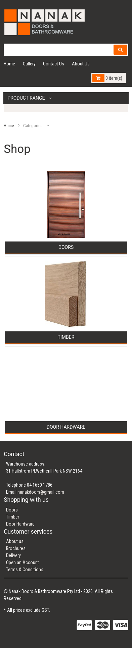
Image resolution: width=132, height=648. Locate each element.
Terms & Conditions (24, 569)
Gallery (29, 63)
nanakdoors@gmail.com (40, 492)
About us (15, 541)
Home (9, 63)
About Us (81, 63)
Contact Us (53, 63)
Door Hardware (20, 524)
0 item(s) (107, 78)
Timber (12, 517)
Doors (12, 509)
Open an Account (22, 562)
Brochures (16, 548)
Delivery (13, 555)
